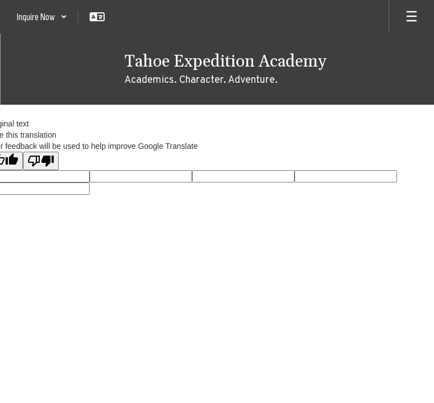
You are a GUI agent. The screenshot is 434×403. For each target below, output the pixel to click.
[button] (42, 17)
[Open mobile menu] (411, 17)
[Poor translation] (41, 161)
